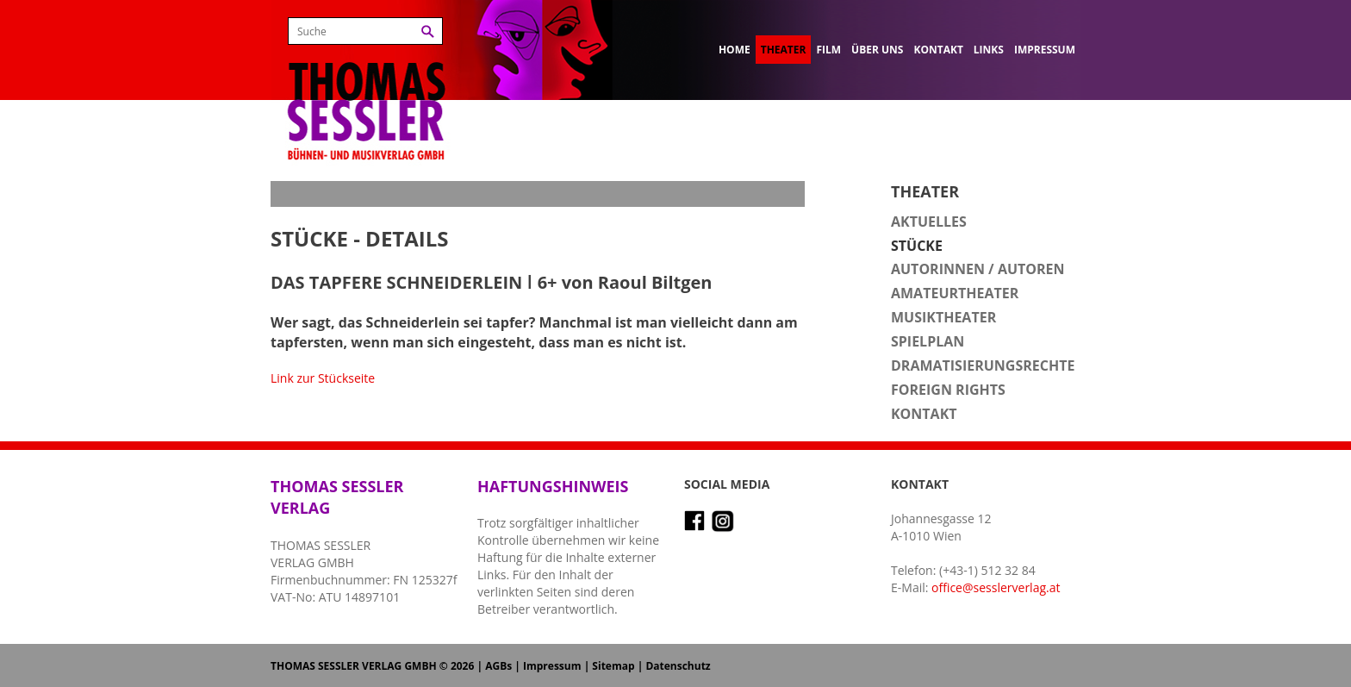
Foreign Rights (948, 389)
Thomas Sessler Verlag (366, 86)
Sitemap (613, 666)
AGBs (498, 666)
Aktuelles (929, 221)
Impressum (1044, 49)
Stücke (917, 245)
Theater (783, 49)
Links (989, 49)
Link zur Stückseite (323, 378)
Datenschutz (677, 666)
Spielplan (927, 341)
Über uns (877, 49)
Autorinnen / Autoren (978, 268)
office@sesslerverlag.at (995, 587)
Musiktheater (943, 317)
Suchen (427, 31)
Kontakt (937, 49)
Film (828, 49)
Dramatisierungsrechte (982, 365)
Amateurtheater (954, 293)
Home (734, 49)
